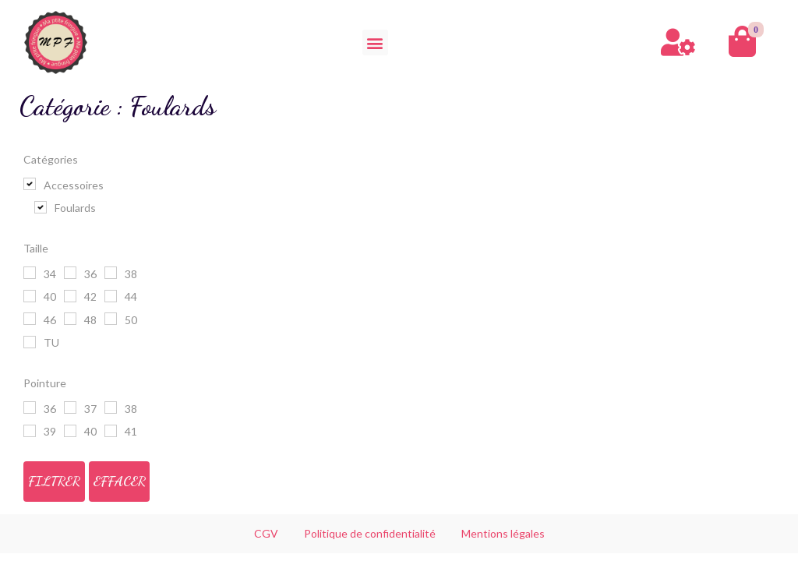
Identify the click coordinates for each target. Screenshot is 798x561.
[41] (110, 431)
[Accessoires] (29, 184)
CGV (266, 533)
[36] (70, 272)
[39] (29, 431)
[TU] (29, 342)
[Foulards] (40, 207)
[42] (70, 296)
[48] (70, 318)
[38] (110, 272)
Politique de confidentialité (370, 533)
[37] (70, 407)
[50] (110, 318)
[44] (110, 296)
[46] (29, 318)
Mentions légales (503, 533)
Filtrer (54, 481)
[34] (29, 272)
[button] (375, 42)
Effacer (120, 481)
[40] (29, 296)
